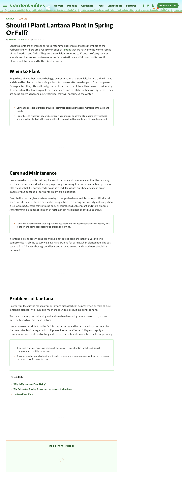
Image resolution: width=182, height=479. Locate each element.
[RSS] (153, 5)
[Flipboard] (148, 5)
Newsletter (168, 5)
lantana (67, 49)
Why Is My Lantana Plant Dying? (30, 384)
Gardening (87, 5)
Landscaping (114, 5)
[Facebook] (144, 5)
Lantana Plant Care (23, 394)
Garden (10, 19)
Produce (72, 5)
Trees (100, 5)
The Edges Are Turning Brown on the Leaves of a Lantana (43, 389)
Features (131, 5)
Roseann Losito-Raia (18, 39)
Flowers (58, 5)
